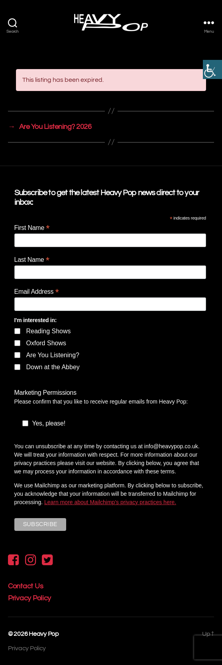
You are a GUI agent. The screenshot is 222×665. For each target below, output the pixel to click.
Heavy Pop (44, 634)
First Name (32, 227)
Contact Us (25, 586)
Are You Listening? (52, 355)
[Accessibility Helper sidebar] (212, 69)
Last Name (31, 259)
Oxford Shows (46, 343)
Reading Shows (48, 331)
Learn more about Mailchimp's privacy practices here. (110, 502)
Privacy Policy (29, 598)
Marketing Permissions (45, 392)
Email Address (36, 291)
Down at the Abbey (53, 367)
